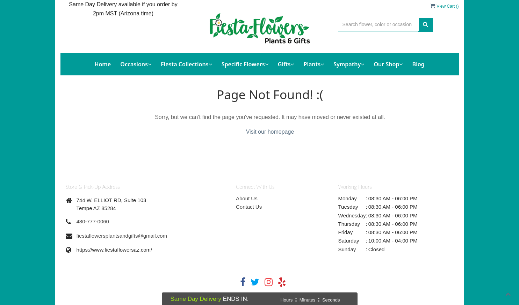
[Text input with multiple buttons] (378, 24)
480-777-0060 (93, 221)
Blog (418, 64)
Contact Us (249, 207)
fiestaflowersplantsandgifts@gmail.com (122, 236)
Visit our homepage (270, 132)
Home (102, 64)
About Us (247, 198)
